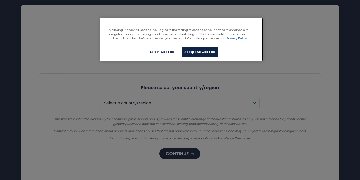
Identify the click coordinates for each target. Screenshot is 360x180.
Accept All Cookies (199, 52)
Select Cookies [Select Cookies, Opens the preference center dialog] (162, 52)
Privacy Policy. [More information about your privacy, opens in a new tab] (237, 38)
